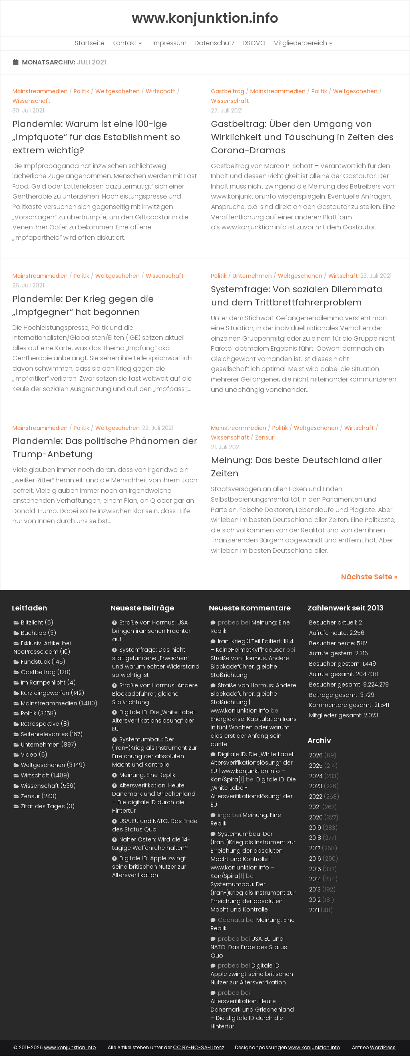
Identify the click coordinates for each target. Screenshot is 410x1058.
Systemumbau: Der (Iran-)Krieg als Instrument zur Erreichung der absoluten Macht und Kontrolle (154, 752)
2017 (314, 848)
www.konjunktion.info (70, 1047)
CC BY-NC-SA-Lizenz (198, 1047)
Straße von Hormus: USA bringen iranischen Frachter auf (151, 630)
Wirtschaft (160, 91)
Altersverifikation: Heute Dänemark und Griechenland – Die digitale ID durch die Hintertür (153, 798)
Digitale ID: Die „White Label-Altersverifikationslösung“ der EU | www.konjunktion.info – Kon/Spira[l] (253, 766)
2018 (315, 838)
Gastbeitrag (227, 91)
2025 (316, 766)
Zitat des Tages (43, 806)
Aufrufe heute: (329, 633)
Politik (81, 91)
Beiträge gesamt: (334, 695)
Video (29, 755)
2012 (315, 900)
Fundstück (35, 662)
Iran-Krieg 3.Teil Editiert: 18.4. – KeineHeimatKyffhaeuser (253, 645)
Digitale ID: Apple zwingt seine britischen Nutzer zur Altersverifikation (149, 866)
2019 (315, 828)
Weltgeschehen (117, 91)
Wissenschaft (31, 101)
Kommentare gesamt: (341, 705)
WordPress (383, 1047)
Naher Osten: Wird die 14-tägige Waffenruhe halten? (151, 843)
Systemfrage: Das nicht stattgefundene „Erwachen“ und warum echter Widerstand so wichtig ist (155, 662)
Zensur (264, 438)
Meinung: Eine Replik (147, 775)
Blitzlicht (32, 622)
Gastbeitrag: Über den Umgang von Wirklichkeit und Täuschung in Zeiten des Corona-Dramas (302, 137)
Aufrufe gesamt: (332, 674)
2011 (314, 910)
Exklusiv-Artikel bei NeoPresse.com (42, 647)
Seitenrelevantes (44, 734)
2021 (315, 807)
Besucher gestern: (335, 664)
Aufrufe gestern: (332, 653)
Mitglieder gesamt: (336, 715)
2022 (315, 797)
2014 (315, 879)
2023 (315, 786)
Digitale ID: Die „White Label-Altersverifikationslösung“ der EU (154, 720)
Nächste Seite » (369, 577)
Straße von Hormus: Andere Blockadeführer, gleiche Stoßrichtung (155, 693)
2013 (315, 889)
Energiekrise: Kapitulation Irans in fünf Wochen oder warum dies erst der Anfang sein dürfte (254, 731)
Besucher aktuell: (334, 622)
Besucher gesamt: (336, 685)
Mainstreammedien (40, 91)
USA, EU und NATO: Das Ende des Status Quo (154, 825)
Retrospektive (40, 724)
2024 (316, 776)
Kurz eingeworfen (45, 693)
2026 (316, 755)
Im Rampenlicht (43, 683)
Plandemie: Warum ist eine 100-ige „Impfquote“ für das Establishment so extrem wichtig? (96, 137)
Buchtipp (33, 633)
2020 (316, 817)
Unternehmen (252, 276)
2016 (315, 859)
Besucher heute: (333, 643)
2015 (315, 869)
